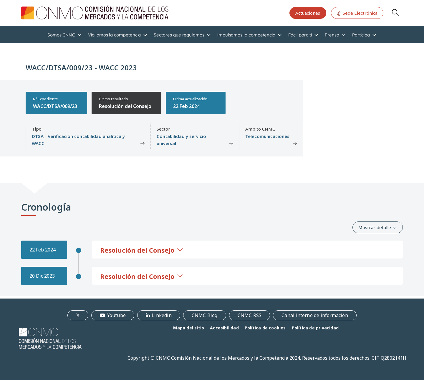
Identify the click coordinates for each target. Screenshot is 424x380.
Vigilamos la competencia (114, 35)
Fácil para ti (300, 35)
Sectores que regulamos (179, 35)
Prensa (332, 35)
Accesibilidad (224, 328)
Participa (361, 35)
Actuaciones (307, 13)
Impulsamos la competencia (246, 35)
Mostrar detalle (377, 227)
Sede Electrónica (357, 13)
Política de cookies (265, 328)
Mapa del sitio (188, 328)
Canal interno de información (314, 315)
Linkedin (162, 315)
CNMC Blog (205, 315)
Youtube (116, 315)
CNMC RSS (250, 315)
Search (395, 12)
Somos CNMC (61, 35)
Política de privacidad (315, 328)
